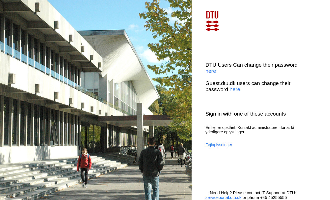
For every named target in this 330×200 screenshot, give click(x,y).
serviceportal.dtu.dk (223, 197)
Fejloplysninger (218, 144)
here (210, 71)
